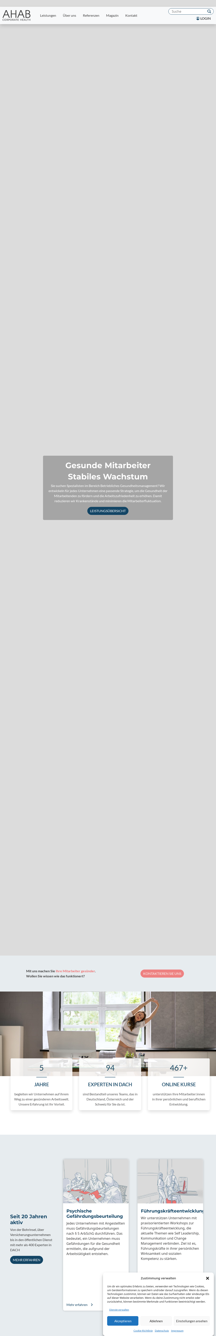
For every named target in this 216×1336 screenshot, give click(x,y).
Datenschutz (162, 1330)
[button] (207, 1278)
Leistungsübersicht (108, 511)
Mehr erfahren (26, 1260)
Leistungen (48, 15)
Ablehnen (156, 1321)
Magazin (112, 15)
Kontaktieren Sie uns (155, 973)
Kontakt (131, 15)
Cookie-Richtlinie (143, 1330)
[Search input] (188, 11)
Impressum (177, 1330)
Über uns (69, 15)
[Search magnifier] (209, 11)
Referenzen (91, 15)
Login (203, 18)
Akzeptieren (122, 1321)
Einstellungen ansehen (191, 1321)
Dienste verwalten (119, 1309)
